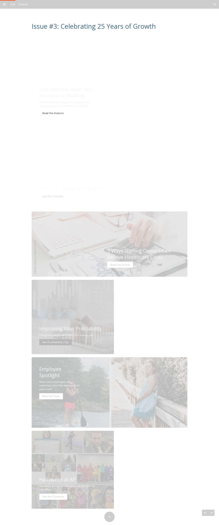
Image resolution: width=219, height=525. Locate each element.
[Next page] (211, 513)
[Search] (214, 4)
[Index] (4, 4)
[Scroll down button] (109, 517)
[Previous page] (205, 513)
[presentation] (109, 20)
